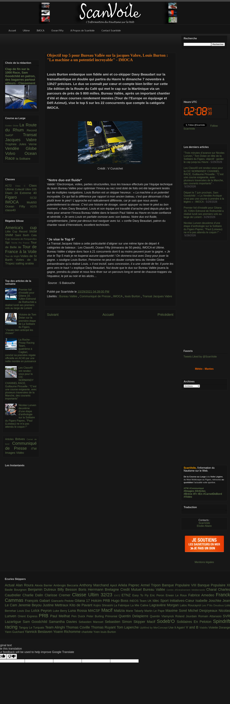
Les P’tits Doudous (213, 605)
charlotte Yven (91, 632)
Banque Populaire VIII (180, 585)
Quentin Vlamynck (162, 616)
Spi (8, 242)
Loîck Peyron (42, 611)
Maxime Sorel (177, 611)
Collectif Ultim (23, 189)
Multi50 (32, 202)
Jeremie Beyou (30, 605)
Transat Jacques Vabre (157, 296)
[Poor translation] (12, 656)
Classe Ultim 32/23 (93, 594)
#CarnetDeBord (212, 494)
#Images (189, 491)
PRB (44, 615)
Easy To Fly (141, 595)
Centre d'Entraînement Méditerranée (186, 590)
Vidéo (20, 452)
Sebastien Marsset (92, 622)
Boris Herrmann (91, 589)
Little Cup (12, 231)
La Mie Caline (139, 605)
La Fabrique (122, 605)
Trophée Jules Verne (21, 144)
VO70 (33, 206)
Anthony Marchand (94, 585)
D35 (34, 189)
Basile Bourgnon (16, 589)
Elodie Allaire (204, 526)
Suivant (53, 315)
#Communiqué (196, 488)
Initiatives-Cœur (182, 601)
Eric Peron (158, 595)
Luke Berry (60, 610)
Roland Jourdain (186, 616)
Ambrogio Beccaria (66, 585)
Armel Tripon (151, 585)
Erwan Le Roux (177, 595)
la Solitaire (23, 158)
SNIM (10, 235)
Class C (22, 186)
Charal (212, 589)
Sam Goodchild (36, 622)
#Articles (200, 491)
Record (32, 130)
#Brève (188, 494)
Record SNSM (28, 231)
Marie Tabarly (135, 610)
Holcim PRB (101, 601)
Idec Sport (161, 601)
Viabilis (203, 627)
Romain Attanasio (210, 616)
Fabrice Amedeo (202, 595)
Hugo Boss (120, 601)
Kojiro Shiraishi (103, 605)
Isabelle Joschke (208, 601)
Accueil (108, 315)
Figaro (17, 197)
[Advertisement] (110, 41)
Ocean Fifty (17, 206)
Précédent (165, 315)
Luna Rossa (78, 611)
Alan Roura (25, 585)
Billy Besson (68, 589)
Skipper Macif (145, 622)
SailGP (14, 135)
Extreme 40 (28, 193)
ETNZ (127, 595)
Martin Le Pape (155, 610)
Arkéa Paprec (129, 585)
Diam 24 (12, 193)
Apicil (114, 585)
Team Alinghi (55, 627)
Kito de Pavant (81, 605)
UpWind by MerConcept (154, 627)
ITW (34, 448)
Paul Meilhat (60, 616)
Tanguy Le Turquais (32, 627)
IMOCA (118, 296)
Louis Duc (24, 610)
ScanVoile (204, 523)
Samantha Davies (64, 622)
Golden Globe (12, 125)
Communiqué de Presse (95, 296)
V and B (192, 627)
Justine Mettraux (56, 605)
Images (10, 452)
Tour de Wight (12, 256)
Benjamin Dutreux (43, 589)
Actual (10, 585)
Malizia (120, 611)
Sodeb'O (167, 621)
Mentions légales (204, 562)
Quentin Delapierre (134, 616)
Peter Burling (96, 616)
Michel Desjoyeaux (203, 611)
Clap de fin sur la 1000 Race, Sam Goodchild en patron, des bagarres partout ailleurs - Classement (20, 76)
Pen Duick (79, 616)
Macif (107, 610)
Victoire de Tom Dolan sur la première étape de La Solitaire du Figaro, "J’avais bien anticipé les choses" (20, 323)
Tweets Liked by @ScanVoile (200, 356)
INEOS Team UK (140, 600)
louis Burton (133, 296)
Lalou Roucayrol (191, 605)
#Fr (195, 494)
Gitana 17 (83, 601)
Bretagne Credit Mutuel (124, 589)
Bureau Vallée (68, 296)
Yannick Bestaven (39, 632)
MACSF (94, 611)
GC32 (33, 197)
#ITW (186, 488)
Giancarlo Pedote (63, 600)
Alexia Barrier (44, 585)
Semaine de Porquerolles (24, 239)
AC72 (10, 185)
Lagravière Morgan (164, 605)
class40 (10, 210)
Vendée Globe (21, 148)
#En (200, 494)
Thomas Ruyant (104, 627)
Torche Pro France (21, 243)
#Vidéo (188, 496)
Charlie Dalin (34, 595)
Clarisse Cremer (58, 595)
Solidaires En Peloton (195, 622)
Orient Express (28, 616)
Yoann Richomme (67, 632)
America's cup (21, 227)
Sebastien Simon (119, 622)
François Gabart (38, 601)
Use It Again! (177, 627)
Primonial (112, 616)
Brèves (21, 439)
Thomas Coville (78, 627)
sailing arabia (24, 263)
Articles (10, 439)
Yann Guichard (15, 632)
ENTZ (118, 595)
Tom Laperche (128, 627)
